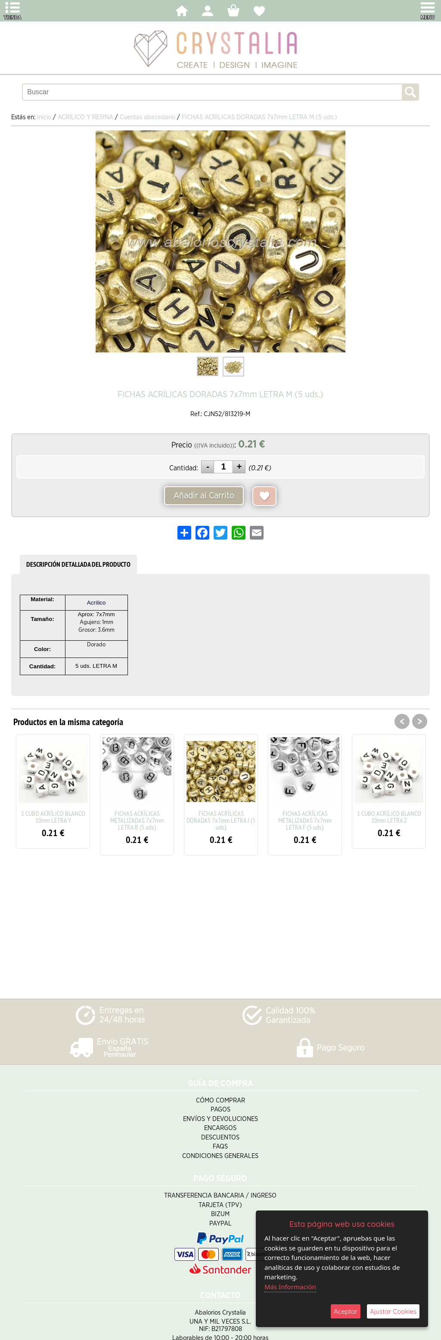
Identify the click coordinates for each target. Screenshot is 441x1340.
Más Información (290, 1286)
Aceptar (345, 1311)
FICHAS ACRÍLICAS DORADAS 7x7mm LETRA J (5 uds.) (220, 820)
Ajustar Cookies (393, 1311)
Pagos (220, 1109)
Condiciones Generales (220, 1156)
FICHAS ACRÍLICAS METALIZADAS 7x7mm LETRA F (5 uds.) (305, 820)
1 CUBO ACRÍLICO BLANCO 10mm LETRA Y (53, 816)
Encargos (220, 1128)
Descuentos (220, 1137)
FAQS (220, 1146)
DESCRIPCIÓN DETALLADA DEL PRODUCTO (78, 564)
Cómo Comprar (220, 1100)
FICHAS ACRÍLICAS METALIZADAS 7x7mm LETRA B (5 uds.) (137, 820)
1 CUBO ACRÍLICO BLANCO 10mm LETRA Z (389, 816)
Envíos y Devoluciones (220, 1119)
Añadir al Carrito (204, 495)
